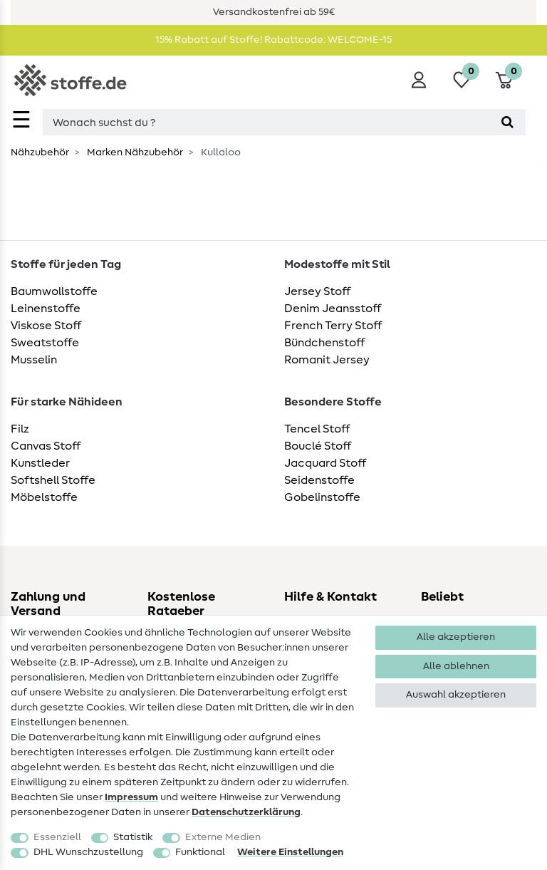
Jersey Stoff (317, 291)
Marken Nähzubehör (134, 152)
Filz (20, 429)
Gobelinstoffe (322, 497)
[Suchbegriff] (266, 122)
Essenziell (57, 837)
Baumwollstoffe (54, 291)
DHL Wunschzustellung (88, 852)
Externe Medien (223, 837)
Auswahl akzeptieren (456, 695)
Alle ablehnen (456, 666)
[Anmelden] (418, 80)
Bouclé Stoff (317, 446)
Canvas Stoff (45, 446)
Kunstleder (40, 463)
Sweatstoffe (45, 342)
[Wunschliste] (461, 80)
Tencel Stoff (317, 429)
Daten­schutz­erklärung (246, 812)
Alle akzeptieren (456, 637)
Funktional (200, 852)
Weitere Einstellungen (290, 852)
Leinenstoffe (45, 308)
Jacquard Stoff (325, 463)
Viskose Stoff (46, 325)
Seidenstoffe (319, 480)
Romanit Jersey (327, 360)
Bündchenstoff (324, 342)
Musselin (34, 360)
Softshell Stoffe (53, 480)
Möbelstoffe (44, 497)
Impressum (131, 797)
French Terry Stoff (333, 325)
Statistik (132, 837)
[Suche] (507, 122)
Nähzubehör (40, 152)
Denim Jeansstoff (332, 308)
